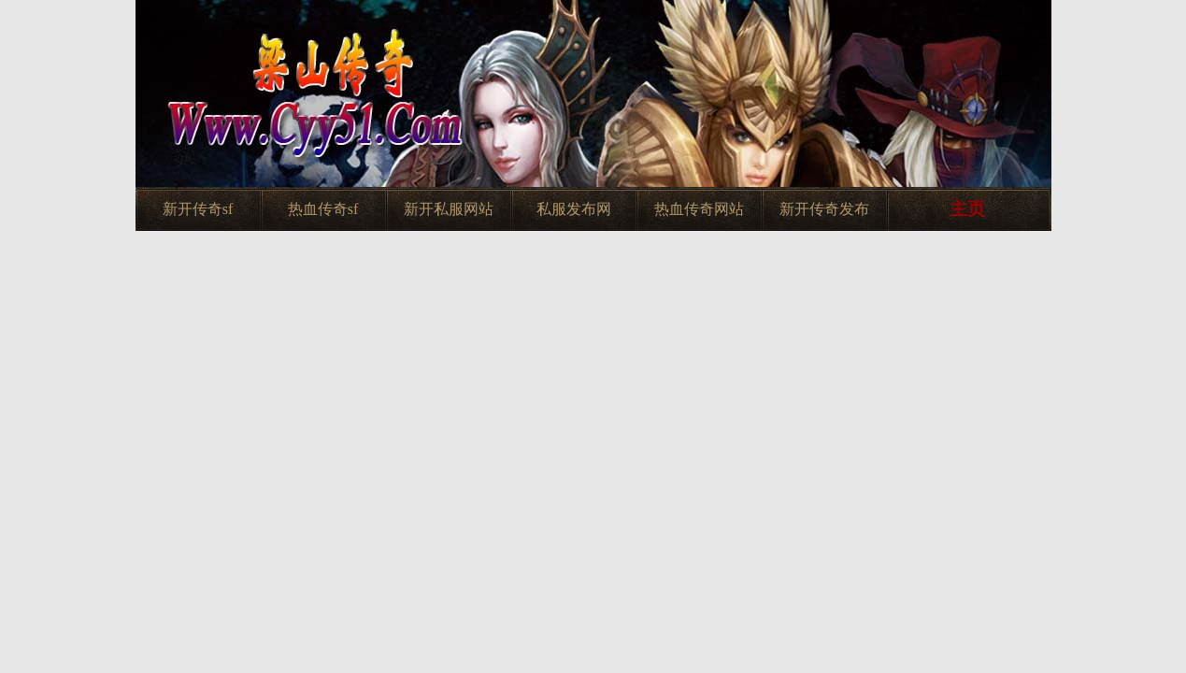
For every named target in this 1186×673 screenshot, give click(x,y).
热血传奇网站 (699, 209)
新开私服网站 (448, 209)
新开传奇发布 (824, 209)
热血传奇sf (323, 209)
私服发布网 (573, 209)
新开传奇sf (198, 209)
